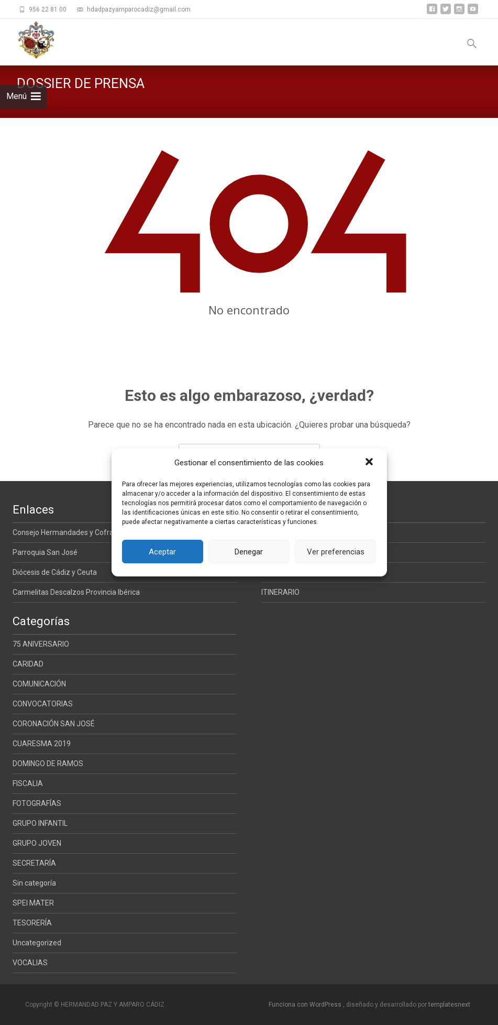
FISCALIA (28, 783)
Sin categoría (34, 883)
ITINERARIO (280, 592)
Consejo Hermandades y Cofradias (70, 532)
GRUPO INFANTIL (40, 823)
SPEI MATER (33, 903)
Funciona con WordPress (306, 1004)
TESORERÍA (32, 923)
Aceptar (162, 552)
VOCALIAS (30, 962)
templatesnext (449, 1004)
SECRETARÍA (34, 863)
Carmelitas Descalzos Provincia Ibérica (76, 592)
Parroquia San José (45, 552)
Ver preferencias (335, 552)
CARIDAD (28, 664)
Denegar (249, 552)
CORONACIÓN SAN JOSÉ (54, 723)
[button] (370, 462)
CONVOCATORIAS (43, 704)
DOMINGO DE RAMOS (48, 763)
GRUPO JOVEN (37, 843)
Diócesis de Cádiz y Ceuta (55, 572)
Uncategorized (37, 943)
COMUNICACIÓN (39, 684)
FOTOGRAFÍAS (37, 803)
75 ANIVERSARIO (41, 644)
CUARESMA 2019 (42, 743)
